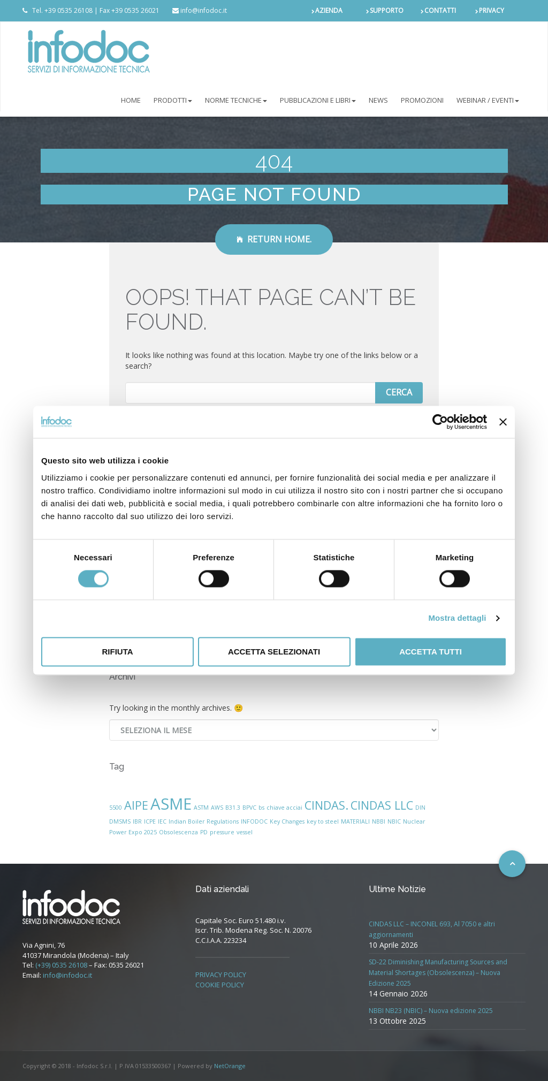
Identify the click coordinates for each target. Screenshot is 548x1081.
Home (131, 100)
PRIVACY (491, 10)
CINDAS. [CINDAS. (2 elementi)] (326, 805)
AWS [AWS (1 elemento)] (217, 807)
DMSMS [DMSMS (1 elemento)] (120, 821)
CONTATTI (440, 10)
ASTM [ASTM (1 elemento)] (201, 807)
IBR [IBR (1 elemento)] (137, 821)
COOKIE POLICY (219, 984)
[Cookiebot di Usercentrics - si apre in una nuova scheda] (440, 422)
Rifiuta (117, 651)
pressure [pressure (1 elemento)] (222, 832)
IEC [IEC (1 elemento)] (162, 821)
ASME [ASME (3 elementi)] (171, 803)
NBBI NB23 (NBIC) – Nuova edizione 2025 (431, 1010)
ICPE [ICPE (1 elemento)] (150, 821)
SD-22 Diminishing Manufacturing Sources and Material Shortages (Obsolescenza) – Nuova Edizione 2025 (438, 972)
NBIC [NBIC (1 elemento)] (394, 821)
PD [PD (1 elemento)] (204, 832)
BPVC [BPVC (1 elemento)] (249, 807)
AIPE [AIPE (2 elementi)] (136, 805)
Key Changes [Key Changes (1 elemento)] (287, 821)
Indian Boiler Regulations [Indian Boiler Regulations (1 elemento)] (204, 821)
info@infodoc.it (67, 975)
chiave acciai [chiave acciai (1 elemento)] (284, 807)
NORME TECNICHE (236, 100)
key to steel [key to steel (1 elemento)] (323, 821)
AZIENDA (328, 10)
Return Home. (274, 239)
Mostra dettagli (457, 618)
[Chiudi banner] (503, 421)
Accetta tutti (430, 651)
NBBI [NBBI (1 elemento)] (378, 821)
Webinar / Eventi (487, 100)
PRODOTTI (173, 100)
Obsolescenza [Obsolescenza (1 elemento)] (178, 832)
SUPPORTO (387, 10)
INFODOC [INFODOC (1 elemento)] (254, 821)
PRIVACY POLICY (220, 974)
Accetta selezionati (274, 651)
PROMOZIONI (422, 100)
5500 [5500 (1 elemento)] (115, 807)
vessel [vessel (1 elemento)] (245, 832)
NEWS (378, 100)
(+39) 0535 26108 (61, 965)
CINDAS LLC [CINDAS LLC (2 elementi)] (382, 805)
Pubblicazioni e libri (318, 100)
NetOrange (230, 1066)
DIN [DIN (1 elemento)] (420, 807)
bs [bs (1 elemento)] (261, 807)
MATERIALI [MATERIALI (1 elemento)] (355, 821)
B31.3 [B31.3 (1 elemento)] (232, 807)
